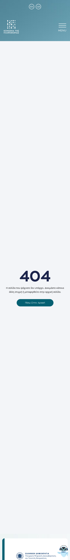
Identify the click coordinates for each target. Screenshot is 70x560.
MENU (62, 30)
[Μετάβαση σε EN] (31, 6)
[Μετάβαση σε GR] (38, 6)
